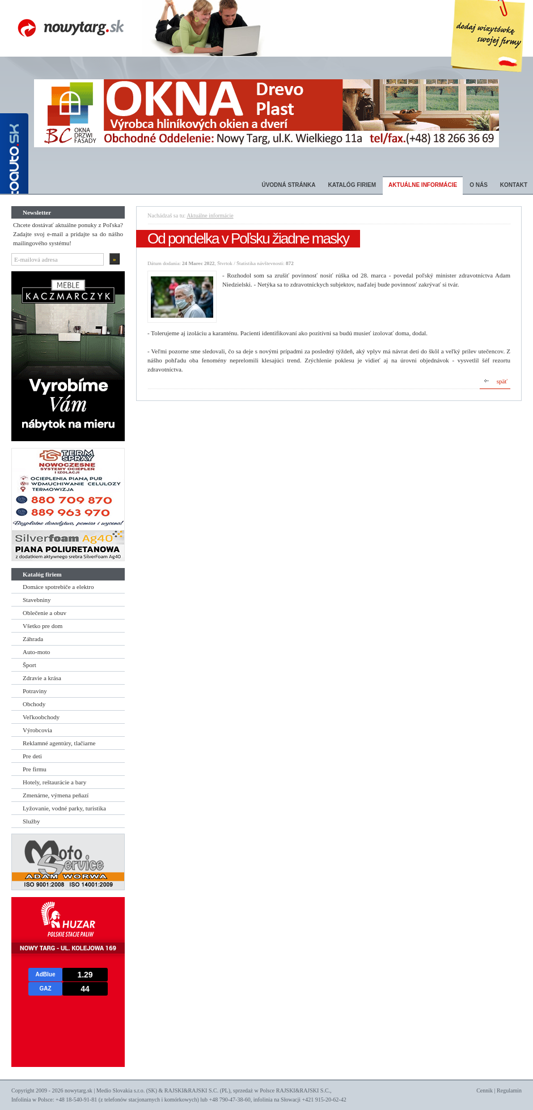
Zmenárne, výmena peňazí (55, 795)
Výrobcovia (37, 730)
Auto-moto (36, 651)
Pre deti (32, 756)
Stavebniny (37, 599)
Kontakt (513, 185)
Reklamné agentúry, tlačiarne (59, 743)
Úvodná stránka (288, 185)
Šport (29, 664)
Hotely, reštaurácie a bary (54, 782)
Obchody (34, 704)
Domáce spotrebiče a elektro (58, 586)
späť (502, 381)
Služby (31, 821)
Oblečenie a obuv (44, 612)
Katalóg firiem (352, 185)
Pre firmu (34, 769)
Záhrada (33, 638)
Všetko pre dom (42, 625)
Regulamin (509, 1090)
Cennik (484, 1090)
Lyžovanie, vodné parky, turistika (64, 808)
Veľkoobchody (41, 717)
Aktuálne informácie (422, 185)
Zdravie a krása (42, 677)
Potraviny (35, 691)
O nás (478, 185)
